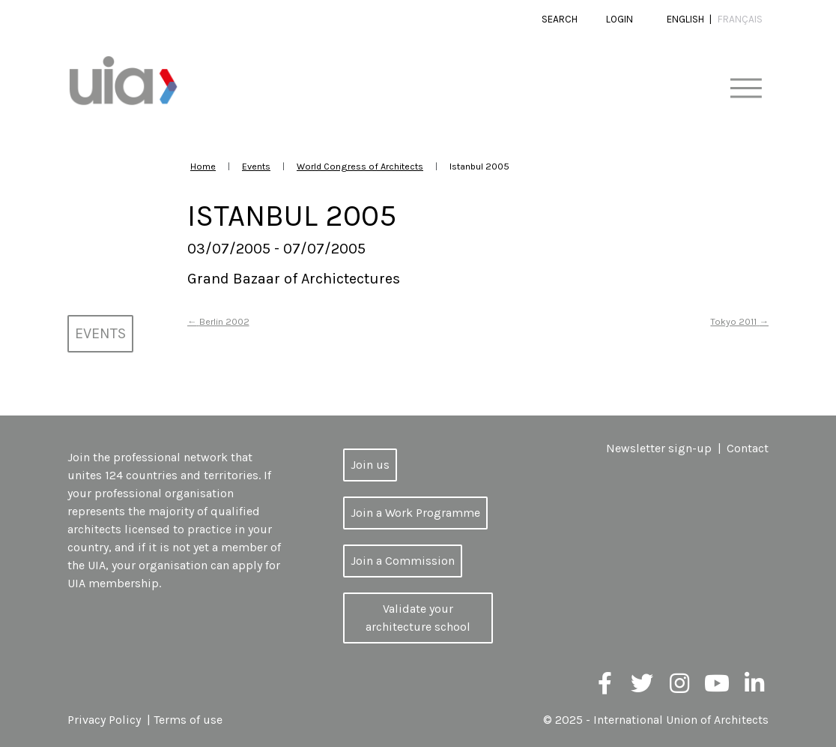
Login (619, 19)
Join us (370, 465)
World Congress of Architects (360, 166)
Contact (748, 448)
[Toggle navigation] (746, 89)
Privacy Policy (104, 719)
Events (256, 166)
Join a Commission (403, 561)
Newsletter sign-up (659, 448)
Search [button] (560, 19)
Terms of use (188, 719)
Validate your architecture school (418, 618)
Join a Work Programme (415, 513)
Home (203, 166)
